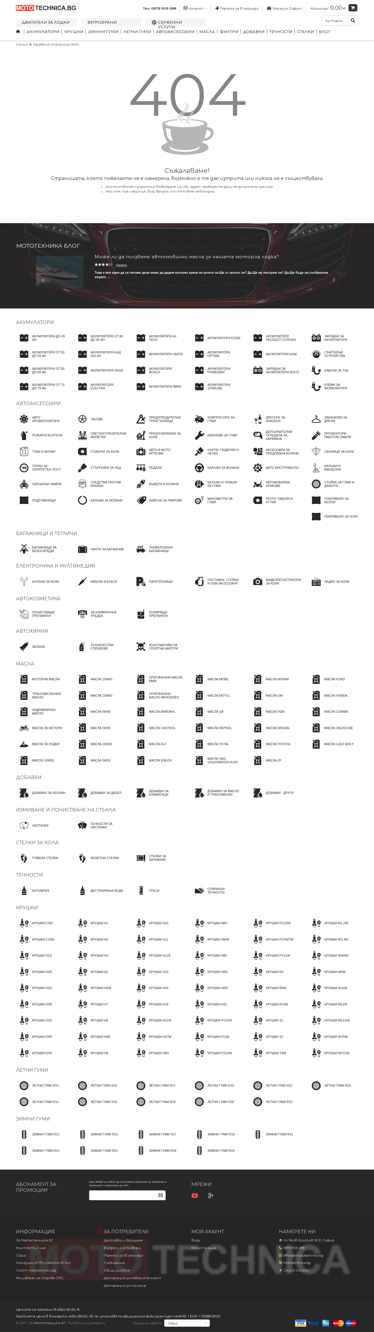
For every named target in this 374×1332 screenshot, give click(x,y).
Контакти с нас (31, 1248)
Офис (21, 1255)
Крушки (74, 31)
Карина (121, 265)
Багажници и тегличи (46, 533)
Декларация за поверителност (132, 1278)
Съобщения (114, 1263)
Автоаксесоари (175, 31)
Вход (195, 1240)
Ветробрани (102, 22)
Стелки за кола (37, 842)
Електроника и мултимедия (55, 566)
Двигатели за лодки (46, 22)
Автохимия (32, 631)
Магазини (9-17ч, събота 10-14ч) (43, 1263)
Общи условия (117, 1270)
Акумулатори (43, 31)
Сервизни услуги (170, 24)
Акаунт (195, 8)
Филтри (229, 31)
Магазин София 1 (284, 8)
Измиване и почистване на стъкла (66, 810)
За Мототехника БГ (34, 1240)
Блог (324, 31)
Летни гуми (137, 31)
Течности (280, 31)
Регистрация (203, 1248)
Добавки (254, 31)
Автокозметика (38, 598)
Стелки (305, 31)
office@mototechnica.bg (303, 1255)
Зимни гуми (103, 31)
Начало (22, 44)
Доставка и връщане (123, 1240)
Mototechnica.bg (297, 1263)
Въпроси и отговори (122, 1248)
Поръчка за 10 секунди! (237, 8)
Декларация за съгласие (125, 1286)
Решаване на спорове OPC (40, 1278)
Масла (207, 31)
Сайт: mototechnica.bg (36, 1270)
